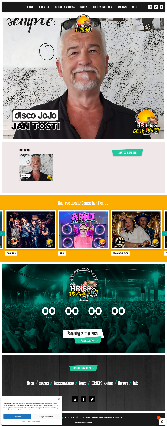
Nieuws (122, 7)
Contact (69, 417)
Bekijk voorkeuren (46, 416)
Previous (2, 233)
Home (30, 7)
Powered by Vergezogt (83, 423)
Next (164, 233)
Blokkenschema (65, 7)
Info (134, 7)
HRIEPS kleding (102, 7)
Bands (83, 7)
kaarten (44, 7)
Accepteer (17, 416)
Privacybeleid (26, 422)
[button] (59, 399)
